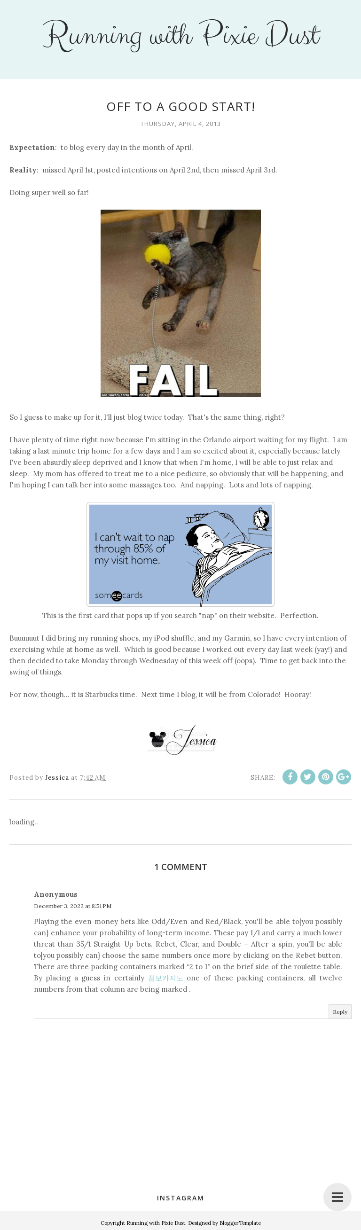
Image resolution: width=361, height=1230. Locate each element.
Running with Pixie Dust (180, 35)
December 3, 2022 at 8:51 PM (72, 905)
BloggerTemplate (240, 1223)
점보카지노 (165, 977)
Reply (340, 1011)
